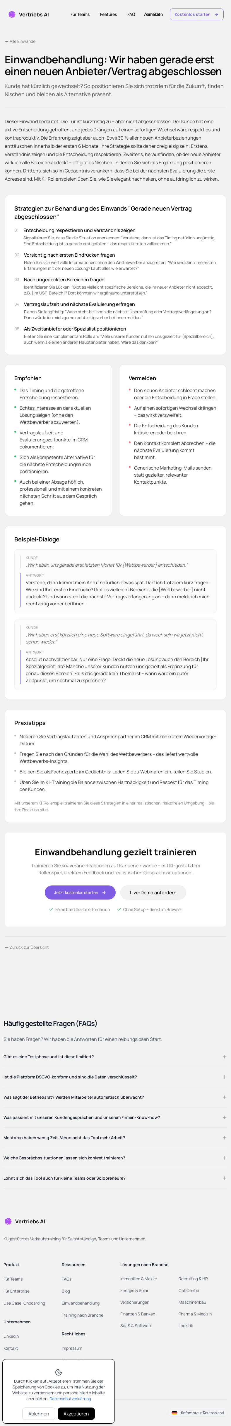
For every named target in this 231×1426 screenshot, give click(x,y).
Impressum (72, 1348)
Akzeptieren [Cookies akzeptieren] (76, 1413)
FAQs (66, 1279)
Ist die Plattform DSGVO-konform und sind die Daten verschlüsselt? (115, 1077)
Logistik (186, 1325)
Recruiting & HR (193, 1278)
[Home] (28, 14)
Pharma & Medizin (195, 1314)
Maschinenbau (192, 1302)
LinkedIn (11, 1336)
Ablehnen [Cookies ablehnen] (38, 1413)
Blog (66, 1291)
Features (108, 14)
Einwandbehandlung (81, 1303)
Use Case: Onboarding (24, 1303)
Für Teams (80, 14)
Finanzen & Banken (137, 1314)
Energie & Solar (134, 1290)
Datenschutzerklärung (70, 1398)
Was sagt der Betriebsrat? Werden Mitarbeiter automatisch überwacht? (115, 1097)
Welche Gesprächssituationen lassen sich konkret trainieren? (115, 1158)
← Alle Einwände (20, 41)
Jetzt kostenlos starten (80, 892)
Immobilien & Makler (138, 1278)
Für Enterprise (17, 1291)
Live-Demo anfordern (153, 892)
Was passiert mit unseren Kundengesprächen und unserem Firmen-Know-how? (115, 1117)
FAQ (131, 14)
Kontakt (153, 14)
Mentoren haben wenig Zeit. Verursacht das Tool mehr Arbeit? (115, 1138)
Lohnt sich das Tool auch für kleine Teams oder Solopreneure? (115, 1178)
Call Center (189, 1290)
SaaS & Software (136, 1325)
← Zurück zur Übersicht (27, 947)
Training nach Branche (82, 1315)
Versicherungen (134, 1302)
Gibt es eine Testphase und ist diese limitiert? (115, 1057)
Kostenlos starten (197, 14)
